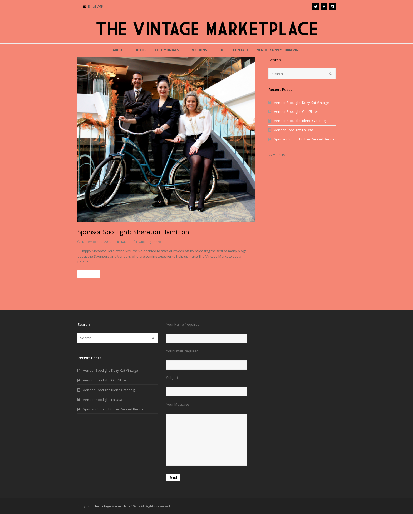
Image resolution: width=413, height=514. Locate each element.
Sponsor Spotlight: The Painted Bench (304, 139)
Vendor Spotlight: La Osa (293, 130)
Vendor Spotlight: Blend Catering (300, 120)
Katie (125, 242)
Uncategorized (150, 242)
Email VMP (95, 6)
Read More (89, 274)
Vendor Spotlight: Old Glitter (296, 111)
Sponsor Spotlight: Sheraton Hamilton (133, 231)
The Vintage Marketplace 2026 (115, 506)
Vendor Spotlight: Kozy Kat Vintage (301, 102)
